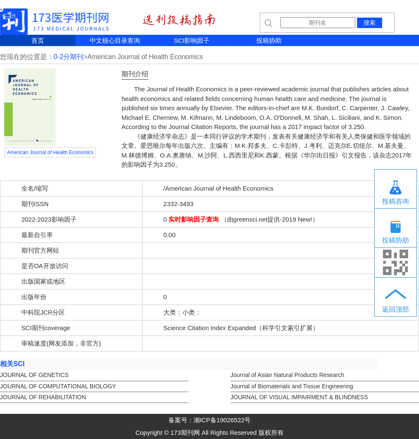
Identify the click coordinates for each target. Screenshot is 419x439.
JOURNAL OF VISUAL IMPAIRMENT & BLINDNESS (299, 397)
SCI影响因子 (192, 40)
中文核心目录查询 (115, 40)
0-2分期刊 (68, 56)
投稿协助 (269, 40)
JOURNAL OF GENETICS (34, 375)
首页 (37, 40)
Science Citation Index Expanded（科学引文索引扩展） (241, 327)
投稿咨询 (395, 201)
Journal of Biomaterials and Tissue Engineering (291, 386)
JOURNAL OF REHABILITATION (43, 397)
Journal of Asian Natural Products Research (287, 375)
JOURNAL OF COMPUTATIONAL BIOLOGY (58, 386)
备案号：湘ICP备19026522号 (209, 420)
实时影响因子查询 (193, 219)
